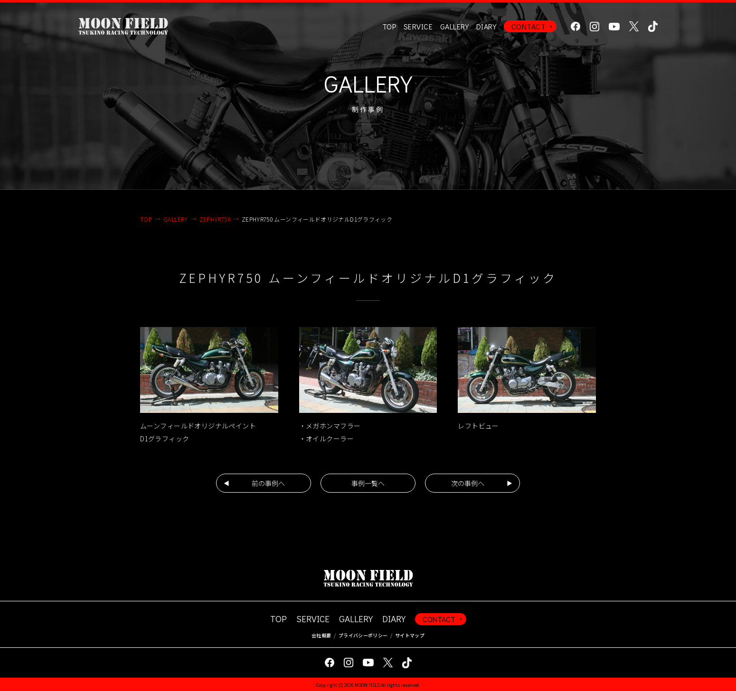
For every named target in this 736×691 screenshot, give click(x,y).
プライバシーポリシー (363, 635)
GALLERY (454, 26)
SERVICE (313, 619)
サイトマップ (410, 635)
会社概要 (321, 635)
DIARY (486, 26)
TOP (389, 26)
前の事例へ (268, 483)
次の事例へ (467, 483)
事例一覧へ (368, 483)
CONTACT (528, 26)
